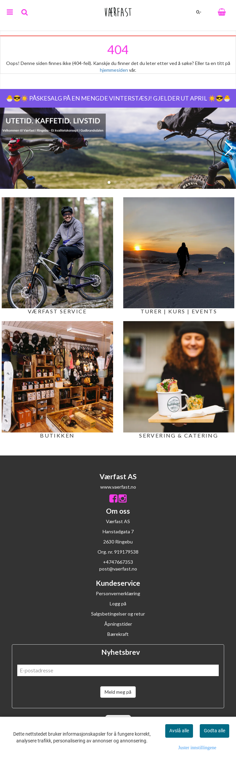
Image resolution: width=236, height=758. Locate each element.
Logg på (118, 603)
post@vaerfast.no (118, 569)
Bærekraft (118, 634)
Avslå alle (179, 730)
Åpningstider (118, 624)
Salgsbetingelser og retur (118, 614)
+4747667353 (118, 562)
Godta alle (214, 730)
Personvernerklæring (118, 593)
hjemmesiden (114, 70)
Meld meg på (118, 692)
